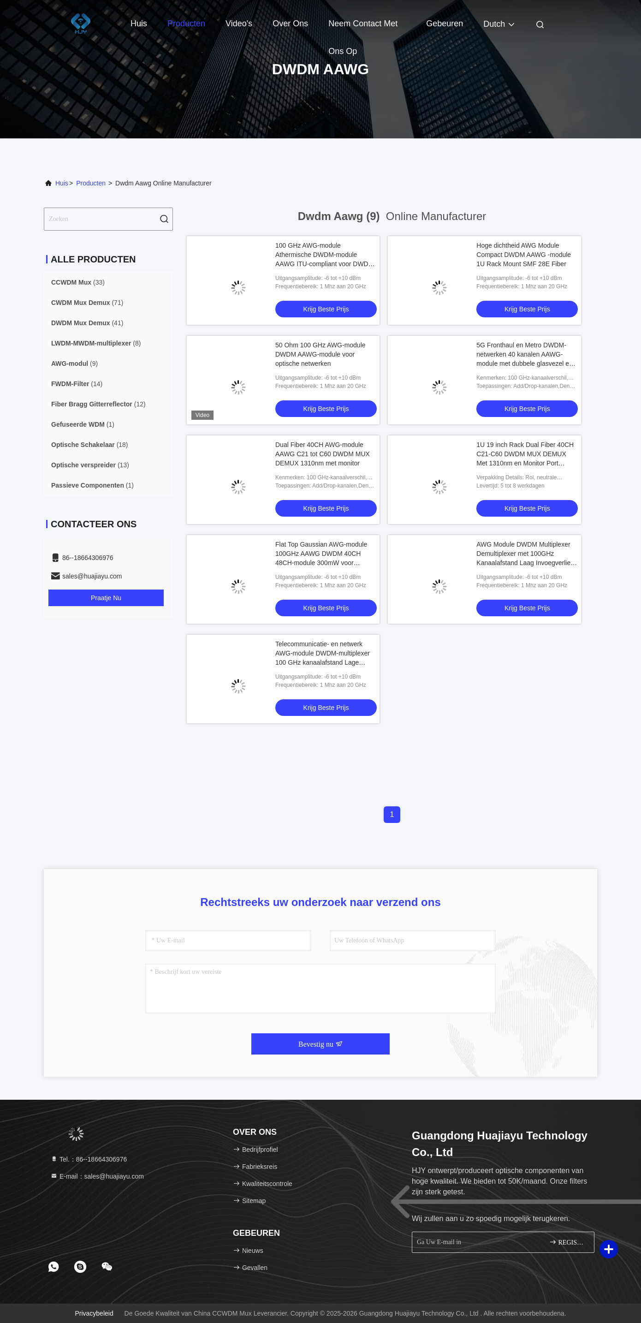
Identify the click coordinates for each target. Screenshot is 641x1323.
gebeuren (444, 23)
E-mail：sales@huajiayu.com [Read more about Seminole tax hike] (97, 1176)
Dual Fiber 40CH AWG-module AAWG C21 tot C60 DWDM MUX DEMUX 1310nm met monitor (322, 454)
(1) (82, 424)
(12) (98, 404)
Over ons (290, 23)
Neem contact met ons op (363, 28)
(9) (74, 363)
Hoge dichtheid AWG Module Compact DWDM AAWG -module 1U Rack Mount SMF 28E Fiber (523, 255)
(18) (89, 444)
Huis (139, 23)
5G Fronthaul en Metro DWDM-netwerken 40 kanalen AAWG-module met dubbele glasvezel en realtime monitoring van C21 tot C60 (524, 363)
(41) (87, 323)
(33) (78, 282)
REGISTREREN (568, 1242)
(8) (96, 343)
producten (91, 183)
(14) (76, 383)
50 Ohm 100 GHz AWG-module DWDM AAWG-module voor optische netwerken (320, 354)
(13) (90, 465)
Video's (239, 23)
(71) (87, 302)
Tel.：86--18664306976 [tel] (88, 1159)
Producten (186, 23)
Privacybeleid (94, 1313)
